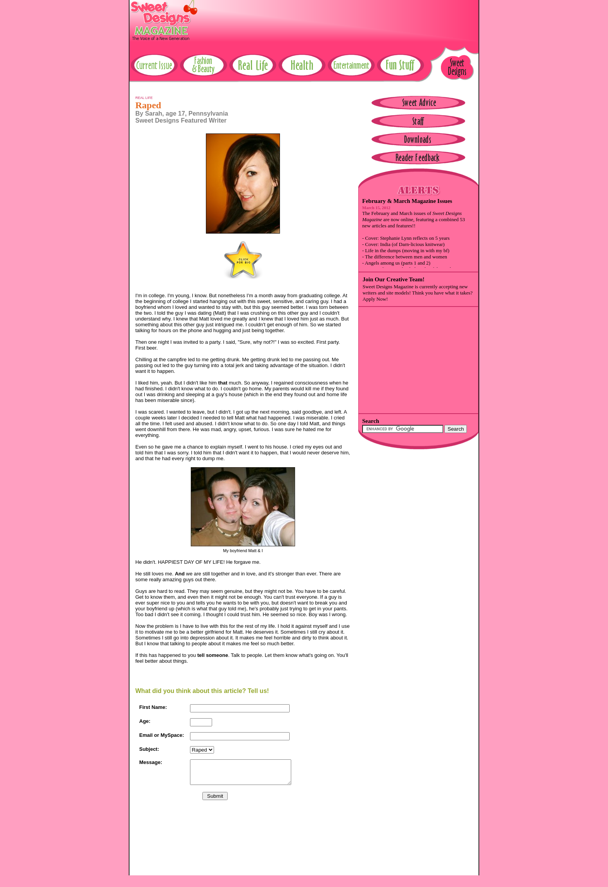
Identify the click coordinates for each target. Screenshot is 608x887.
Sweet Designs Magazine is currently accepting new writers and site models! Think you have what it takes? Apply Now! (418, 293)
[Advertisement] (337, 17)
